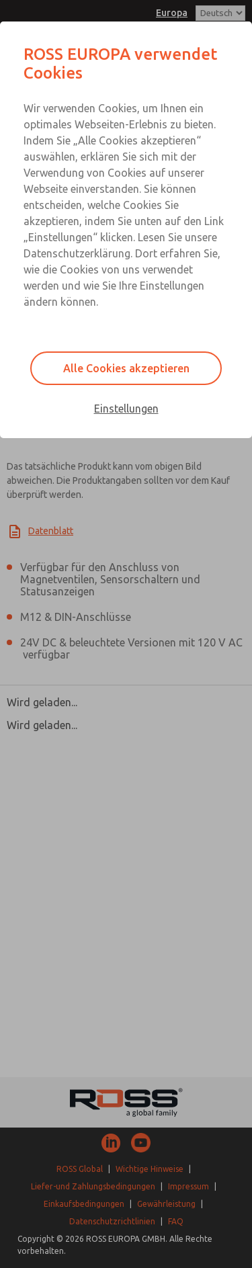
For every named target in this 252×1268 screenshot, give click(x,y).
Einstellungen (126, 409)
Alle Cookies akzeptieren (126, 368)
